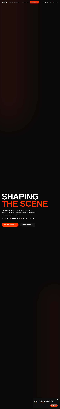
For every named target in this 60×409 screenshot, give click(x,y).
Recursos (25, 2)
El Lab (6, 2)
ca (52, 2)
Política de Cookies (39, 402)
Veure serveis (28, 224)
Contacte (34, 2)
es (54, 2)
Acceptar (53, 405)
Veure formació (10, 224)
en (57, 2)
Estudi (11, 2)
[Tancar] (57, 399)
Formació (17, 2)
